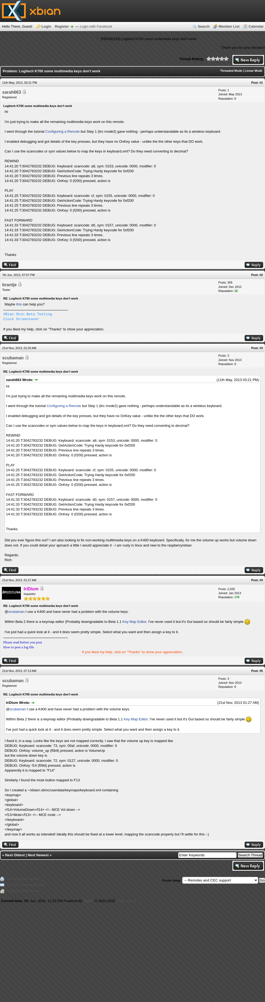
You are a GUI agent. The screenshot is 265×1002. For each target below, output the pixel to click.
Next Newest (38, 855)
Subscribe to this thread (23, 891)
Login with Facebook (96, 26)
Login (46, 26)
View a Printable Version (23, 878)
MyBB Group (126, 901)
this (19, 304)
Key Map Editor (134, 622)
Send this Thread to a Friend (26, 884)
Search (203, 26)
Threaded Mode (231, 70)
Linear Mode (253, 70)
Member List (229, 26)
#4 (261, 580)
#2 (261, 274)
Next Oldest (15, 855)
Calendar (256, 26)
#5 (261, 670)
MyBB (88, 901)
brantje (9, 284)
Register (62, 26)
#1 (261, 82)
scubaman (13, 358)
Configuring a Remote (62, 131)
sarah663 (11, 92)
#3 (261, 348)
